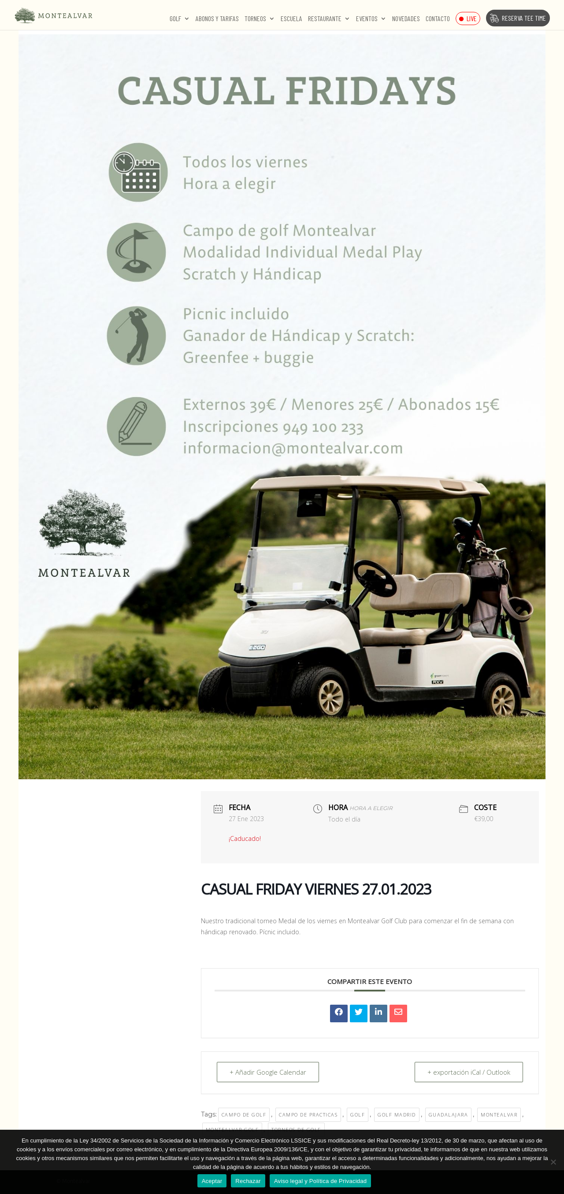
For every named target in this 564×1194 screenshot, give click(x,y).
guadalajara (448, 1114)
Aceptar (212, 1181)
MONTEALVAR (499, 1114)
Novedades (406, 18)
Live (472, 18)
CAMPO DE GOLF (244, 1114)
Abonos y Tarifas (217, 18)
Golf (175, 18)
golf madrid (397, 1114)
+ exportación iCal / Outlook (468, 1072)
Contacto (438, 18)
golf (357, 1114)
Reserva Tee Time (524, 18)
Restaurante (324, 18)
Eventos (367, 18)
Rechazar (248, 1181)
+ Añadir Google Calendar (268, 1072)
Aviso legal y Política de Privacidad (320, 1181)
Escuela (291, 18)
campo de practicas (308, 1114)
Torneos (255, 18)
